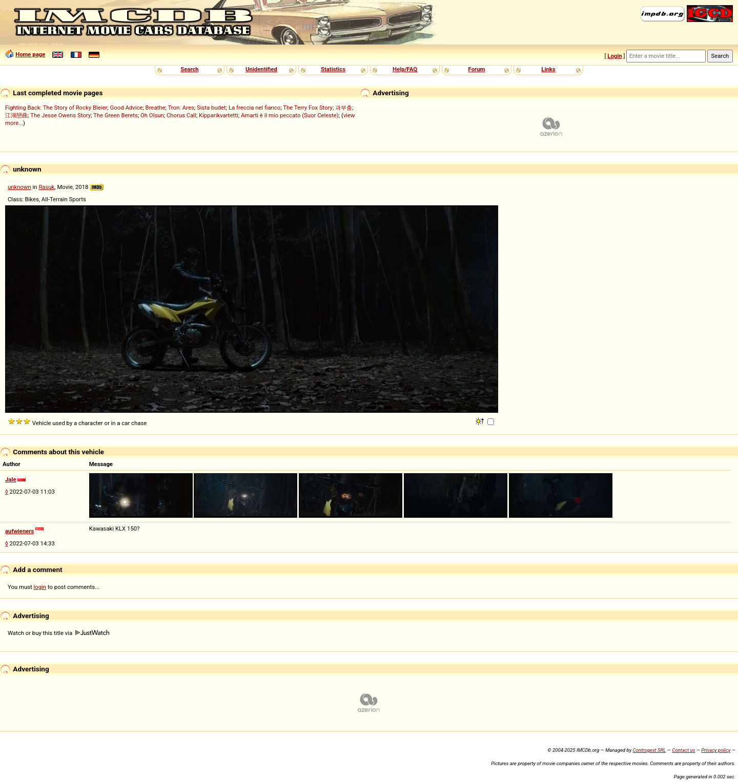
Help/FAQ (405, 69)
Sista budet (211, 107)
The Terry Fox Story (308, 107)
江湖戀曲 (16, 115)
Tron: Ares (181, 107)
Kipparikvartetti (218, 115)
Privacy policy (715, 750)
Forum (476, 69)
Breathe (156, 107)
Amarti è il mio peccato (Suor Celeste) (290, 115)
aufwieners (19, 531)
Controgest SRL (649, 750)
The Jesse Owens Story (60, 115)
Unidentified (261, 69)
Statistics (333, 69)
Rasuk (46, 187)
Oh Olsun (152, 115)
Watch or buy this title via (58, 633)
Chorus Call (181, 115)
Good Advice (126, 107)
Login (614, 55)
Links (548, 69)
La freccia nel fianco (254, 107)
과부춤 (343, 107)
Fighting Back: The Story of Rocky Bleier (56, 107)
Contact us (683, 750)
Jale (10, 479)
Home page (30, 54)
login (40, 586)
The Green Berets (115, 115)
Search (189, 69)
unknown (19, 187)
